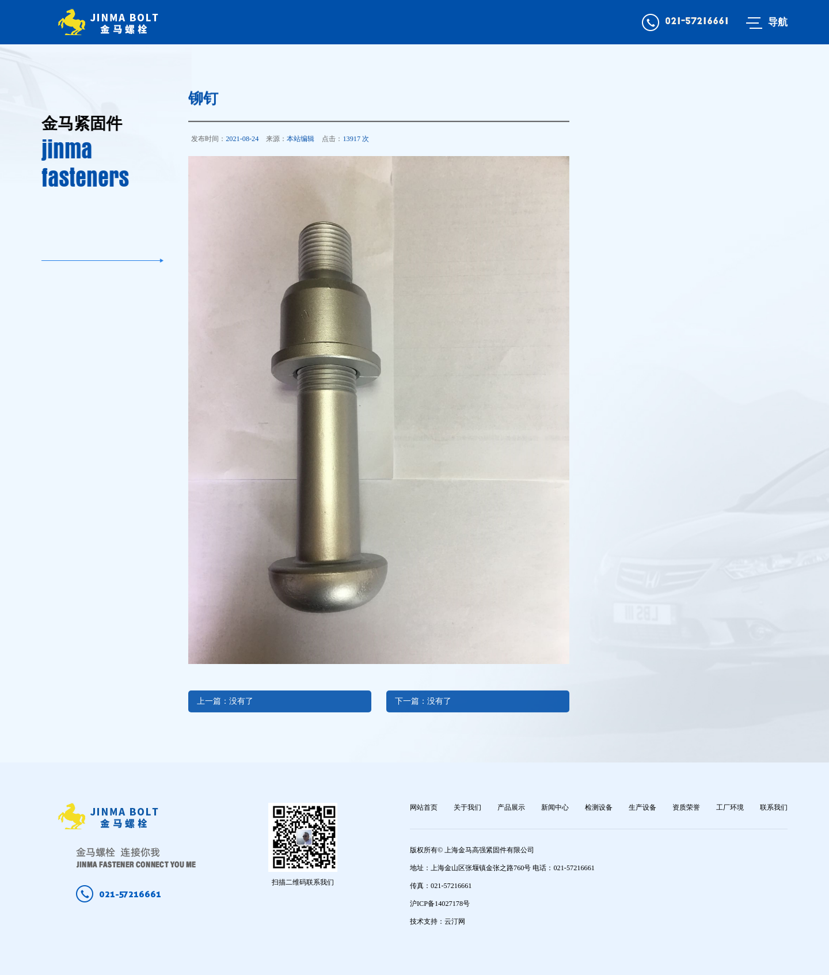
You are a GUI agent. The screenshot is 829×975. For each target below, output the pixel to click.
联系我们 (774, 807)
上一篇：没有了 (225, 711)
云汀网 (454, 921)
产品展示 (511, 807)
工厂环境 (730, 807)
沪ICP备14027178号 (440, 904)
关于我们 (467, 807)
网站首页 (424, 807)
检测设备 (599, 807)
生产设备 (642, 807)
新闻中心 (555, 807)
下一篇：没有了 (423, 711)
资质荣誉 (686, 807)
